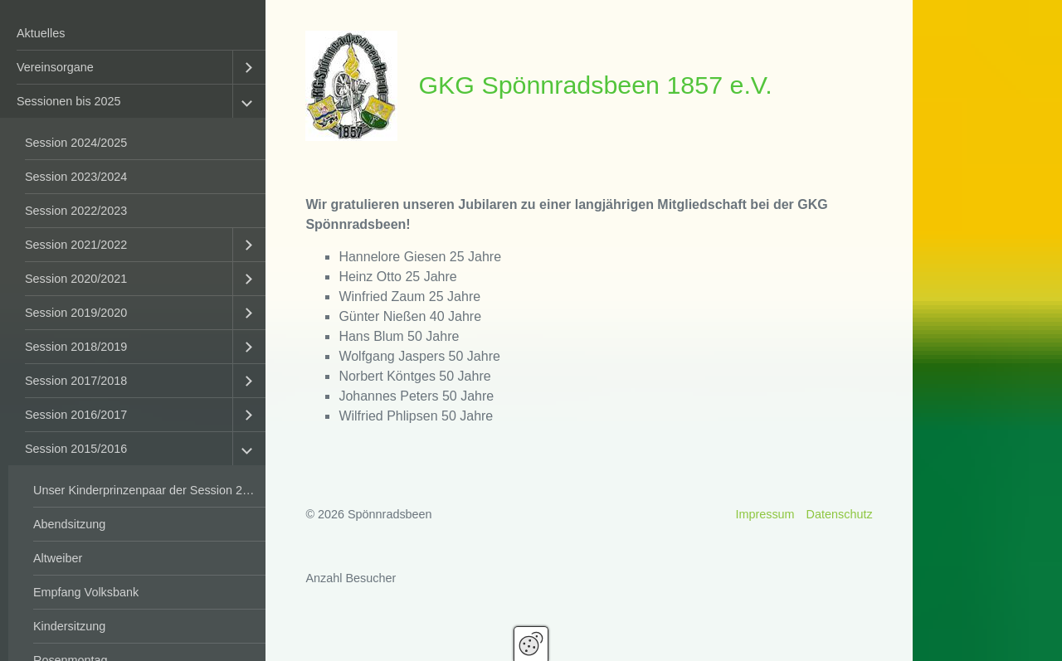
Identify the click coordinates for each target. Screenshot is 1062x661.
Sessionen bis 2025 (69, 101)
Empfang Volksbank (86, 592)
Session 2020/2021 (76, 278)
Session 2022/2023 (76, 210)
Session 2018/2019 (76, 346)
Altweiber (57, 558)
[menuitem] (133, 34)
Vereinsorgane (55, 67)
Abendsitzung (69, 524)
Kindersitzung (69, 626)
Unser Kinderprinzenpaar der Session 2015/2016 (149, 490)
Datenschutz (839, 514)
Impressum (764, 514)
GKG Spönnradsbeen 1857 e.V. (595, 84)
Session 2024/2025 (76, 142)
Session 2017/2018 (76, 380)
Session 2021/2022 (76, 244)
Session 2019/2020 (76, 312)
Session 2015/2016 (76, 448)
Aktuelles (41, 33)
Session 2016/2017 (76, 414)
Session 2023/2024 (76, 176)
